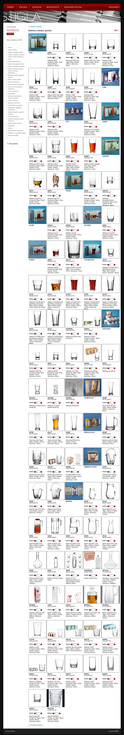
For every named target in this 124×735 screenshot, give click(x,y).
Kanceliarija (11, 93)
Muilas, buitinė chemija (14, 123)
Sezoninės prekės (13, 135)
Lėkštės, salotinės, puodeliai (16, 66)
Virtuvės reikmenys (13, 82)
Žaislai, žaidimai (12, 100)
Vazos (10, 59)
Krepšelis (10, 33)
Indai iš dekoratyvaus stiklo (16, 64)
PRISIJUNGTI (114, 7)
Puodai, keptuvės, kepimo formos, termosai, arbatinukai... (15, 71)
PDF (115, 30)
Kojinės (10, 128)
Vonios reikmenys (13, 91)
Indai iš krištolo (12, 50)
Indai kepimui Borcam (14, 61)
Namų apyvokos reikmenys (16, 84)
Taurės (10, 47)
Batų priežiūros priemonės (15, 130)
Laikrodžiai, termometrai (15, 105)
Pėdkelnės (11, 125)
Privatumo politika (73, 7)
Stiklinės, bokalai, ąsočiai (15, 52)
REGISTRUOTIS (52, 7)
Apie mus (23, 7)
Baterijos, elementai (14, 103)
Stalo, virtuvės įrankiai (14, 79)
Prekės (10, 7)
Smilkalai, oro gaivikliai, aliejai (17, 133)
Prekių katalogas (13, 143)
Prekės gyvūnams (13, 116)
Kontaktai (36, 7)
